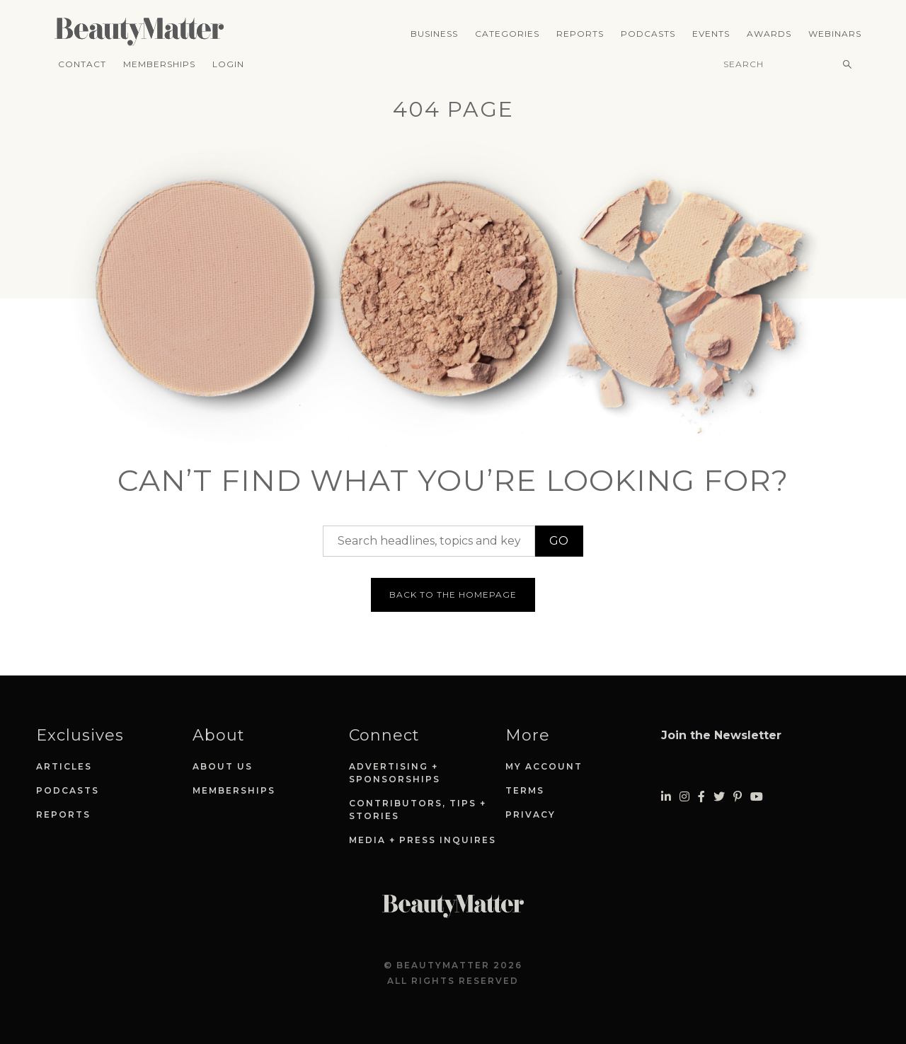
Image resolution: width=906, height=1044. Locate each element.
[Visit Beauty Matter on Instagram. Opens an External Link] (684, 797)
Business (434, 33)
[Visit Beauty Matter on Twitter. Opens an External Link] (719, 797)
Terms (524, 790)
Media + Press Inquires (422, 840)
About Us (223, 766)
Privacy (530, 814)
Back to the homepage (453, 594)
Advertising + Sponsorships (394, 772)
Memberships (159, 64)
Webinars (834, 33)
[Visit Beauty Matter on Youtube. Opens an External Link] (756, 797)
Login (228, 64)
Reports (580, 33)
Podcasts (648, 33)
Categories (507, 33)
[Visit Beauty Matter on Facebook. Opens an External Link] (701, 797)
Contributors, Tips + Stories (417, 809)
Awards (769, 33)
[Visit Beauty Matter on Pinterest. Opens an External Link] (737, 797)
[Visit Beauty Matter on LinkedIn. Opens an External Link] (666, 797)
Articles (64, 766)
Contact (82, 64)
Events (711, 33)
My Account (544, 766)
